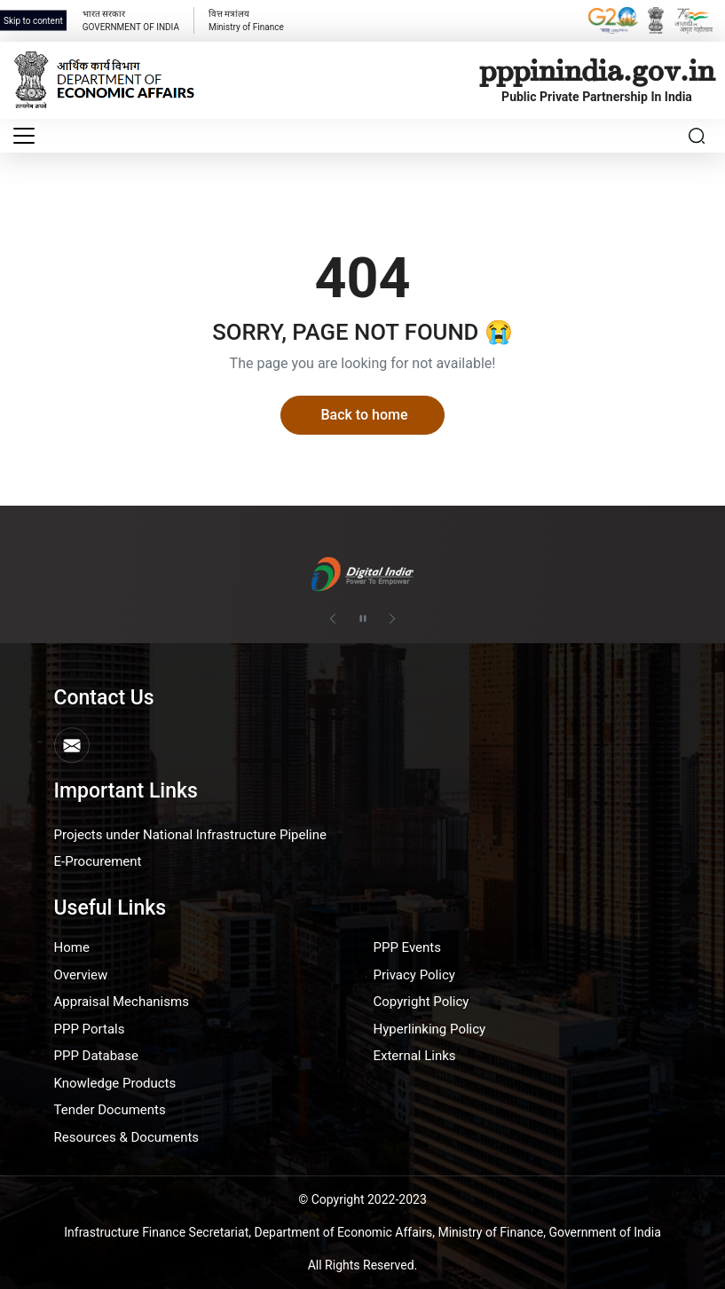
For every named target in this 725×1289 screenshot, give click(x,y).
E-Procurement (98, 861)
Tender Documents (110, 1110)
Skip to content (33, 21)
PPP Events (408, 947)
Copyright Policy (421, 1002)
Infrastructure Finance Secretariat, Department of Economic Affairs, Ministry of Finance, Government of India (362, 1232)
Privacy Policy (414, 975)
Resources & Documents (127, 1137)
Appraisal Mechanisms (121, 1002)
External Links (415, 1056)
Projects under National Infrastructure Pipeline (190, 835)
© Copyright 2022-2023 (362, 1199)
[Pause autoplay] (363, 619)
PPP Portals (89, 1029)
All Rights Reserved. (363, 1265)
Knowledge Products (115, 1083)
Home (72, 947)
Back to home (363, 414)
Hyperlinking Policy (430, 1029)
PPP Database (96, 1056)
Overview (81, 975)
